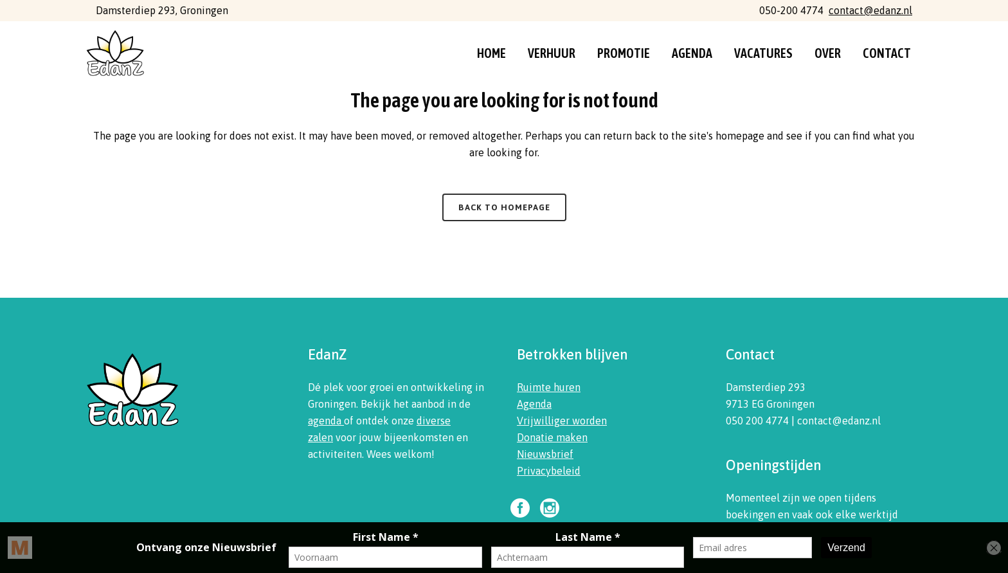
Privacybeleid (548, 471)
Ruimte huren (548, 387)
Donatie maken (552, 437)
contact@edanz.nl (870, 10)
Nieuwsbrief (545, 454)
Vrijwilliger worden (562, 420)
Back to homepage (504, 207)
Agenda (534, 404)
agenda (326, 420)
